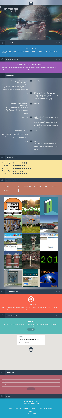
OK (40, 342)
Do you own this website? (24, 342)
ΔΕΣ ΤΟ (31, 329)
